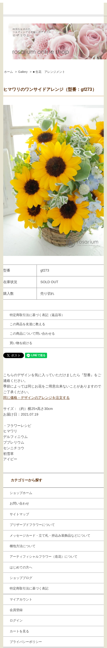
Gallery (23, 71)
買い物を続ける (21, 343)
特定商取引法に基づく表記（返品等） (37, 315)
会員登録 (16, 610)
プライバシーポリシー (26, 642)
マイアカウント (21, 599)
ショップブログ (21, 578)
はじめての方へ (21, 567)
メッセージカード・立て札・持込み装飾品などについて (50, 535)
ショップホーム (21, 493)
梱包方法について (22, 546)
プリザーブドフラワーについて (32, 525)
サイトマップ (19, 514)
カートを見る (19, 631)
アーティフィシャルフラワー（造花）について (43, 556)
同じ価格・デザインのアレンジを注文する (36, 398)
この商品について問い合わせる (32, 333)
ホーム (8, 71)
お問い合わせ (19, 503)
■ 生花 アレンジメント (49, 71)
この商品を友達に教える (27, 324)
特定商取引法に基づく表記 (29, 588)
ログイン (16, 620)
